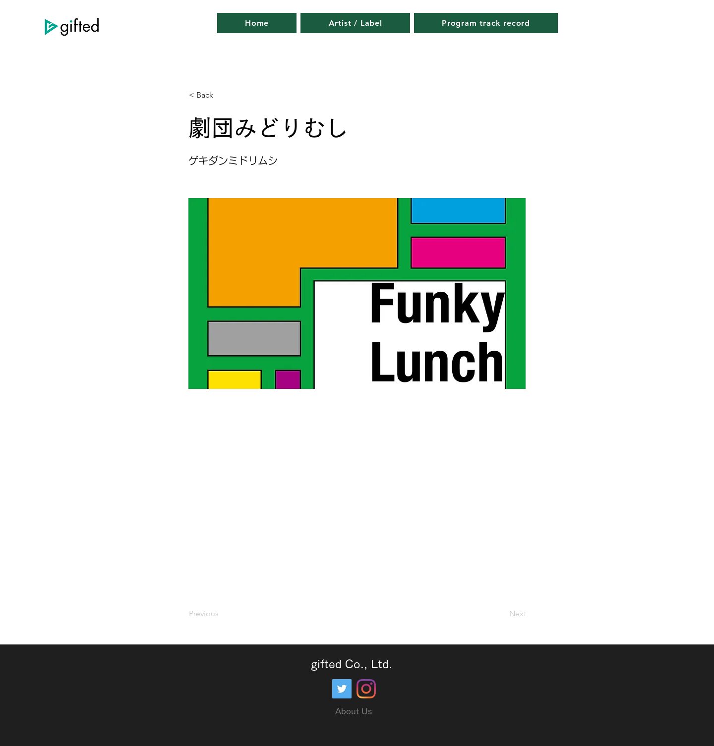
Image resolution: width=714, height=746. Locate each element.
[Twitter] (342, 688)
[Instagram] (366, 688)
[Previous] (221, 614)
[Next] (501, 614)
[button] (221, 95)
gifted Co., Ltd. (351, 664)
